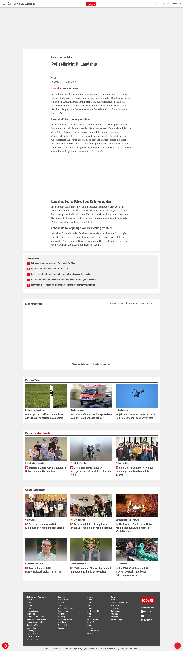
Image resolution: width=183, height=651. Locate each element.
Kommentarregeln (33, 611)
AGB (66, 648)
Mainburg (61, 617)
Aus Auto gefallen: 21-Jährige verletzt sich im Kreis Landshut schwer (91, 416)
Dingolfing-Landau (65, 619)
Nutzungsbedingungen (78, 648)
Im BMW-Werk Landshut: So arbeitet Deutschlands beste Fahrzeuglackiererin (132, 571)
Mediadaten (93, 648)
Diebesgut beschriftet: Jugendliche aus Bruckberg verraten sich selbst (44, 416)
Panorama (90, 628)
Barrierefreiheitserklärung (109, 648)
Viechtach (62, 614)
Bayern (89, 600)
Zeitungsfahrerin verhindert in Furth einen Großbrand (54, 263)
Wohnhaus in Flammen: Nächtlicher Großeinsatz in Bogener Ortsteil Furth (63, 285)
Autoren (29, 600)
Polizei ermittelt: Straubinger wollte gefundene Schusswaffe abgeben (61, 274)
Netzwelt (90, 633)
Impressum (47, 648)
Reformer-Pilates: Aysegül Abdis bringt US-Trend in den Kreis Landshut (91, 526)
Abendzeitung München (35, 622)
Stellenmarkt (115, 611)
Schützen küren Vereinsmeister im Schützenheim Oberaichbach (45, 469)
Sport (88, 605)
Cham (60, 605)
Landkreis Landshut (24, 3)
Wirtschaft (90, 622)
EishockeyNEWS (32, 625)
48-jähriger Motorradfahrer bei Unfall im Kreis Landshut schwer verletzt (136, 416)
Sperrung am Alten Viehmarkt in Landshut (49, 268)
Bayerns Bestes (32, 633)
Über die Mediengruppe (35, 617)
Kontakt (29, 602)
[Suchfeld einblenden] (9, 4)
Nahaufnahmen (92, 619)
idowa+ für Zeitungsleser (120, 602)
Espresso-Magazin (33, 639)
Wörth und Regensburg (66, 608)
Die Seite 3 (90, 608)
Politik (89, 614)
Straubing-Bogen (64, 600)
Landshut (56, 88)
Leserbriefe (30, 614)
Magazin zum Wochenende (36, 619)
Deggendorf (62, 625)
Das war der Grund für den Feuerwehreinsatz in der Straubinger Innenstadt (63, 279)
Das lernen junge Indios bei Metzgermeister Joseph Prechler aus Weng (90, 471)
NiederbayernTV (32, 631)
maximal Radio (31, 628)
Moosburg (62, 622)
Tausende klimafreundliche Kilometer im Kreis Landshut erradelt (45, 526)
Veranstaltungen (117, 619)
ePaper (113, 600)
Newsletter (30, 608)
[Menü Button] (4, 4)
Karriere (29, 605)
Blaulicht (90, 602)
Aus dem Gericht (93, 611)
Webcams (114, 617)
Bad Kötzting (63, 611)
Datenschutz (57, 648)
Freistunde (90, 617)
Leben (89, 625)
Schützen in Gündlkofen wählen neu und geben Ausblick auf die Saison (134, 471)
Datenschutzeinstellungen (130, 648)
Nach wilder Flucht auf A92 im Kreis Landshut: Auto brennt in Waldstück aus (134, 528)
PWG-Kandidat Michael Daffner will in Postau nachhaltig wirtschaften (91, 569)
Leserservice (115, 608)
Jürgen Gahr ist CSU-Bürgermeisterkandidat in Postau (43, 569)
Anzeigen (114, 614)
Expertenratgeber (32, 636)
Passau (61, 628)
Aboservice (115, 605)
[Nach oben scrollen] (177, 645)
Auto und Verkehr (93, 631)
